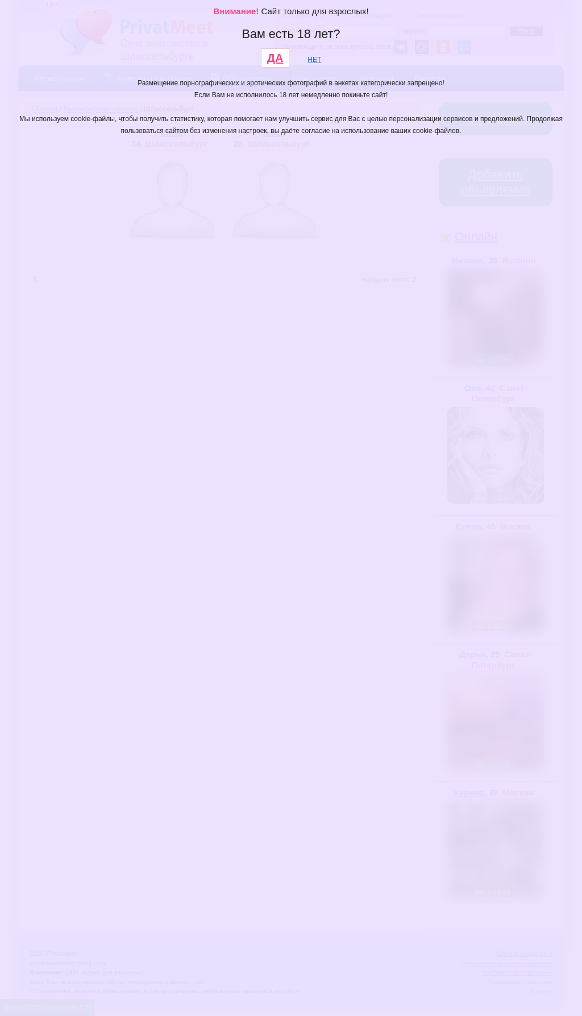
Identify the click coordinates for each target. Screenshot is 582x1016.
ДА (275, 58)
